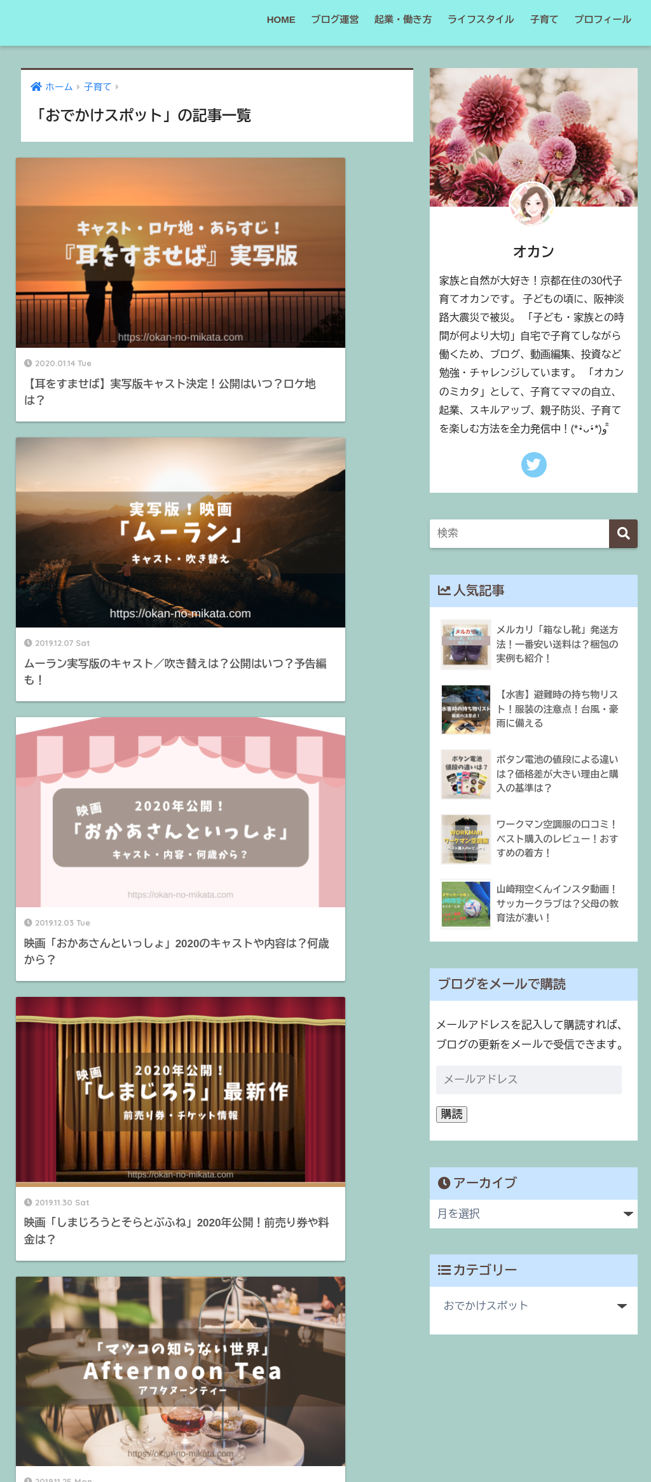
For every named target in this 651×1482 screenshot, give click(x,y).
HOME (281, 19)
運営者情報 (377, 1444)
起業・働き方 (403, 19)
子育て (544, 19)
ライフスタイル (481, 19)
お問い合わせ (438, 1444)
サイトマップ (315, 1444)
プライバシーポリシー (231, 1444)
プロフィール (603, 19)
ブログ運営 (335, 19)
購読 (452, 1114)
